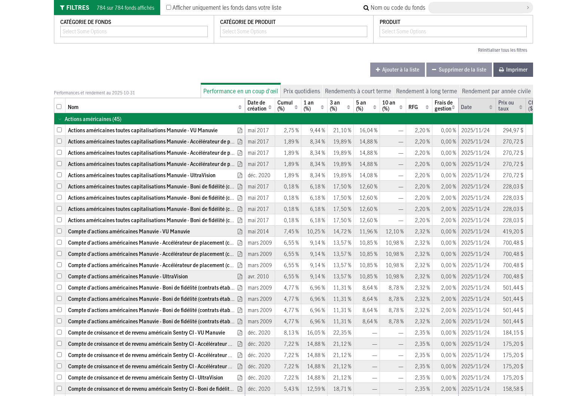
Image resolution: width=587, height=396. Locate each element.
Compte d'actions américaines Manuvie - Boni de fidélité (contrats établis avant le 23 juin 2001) (177, 321)
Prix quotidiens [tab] (301, 91)
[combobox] (89, 31)
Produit (390, 21)
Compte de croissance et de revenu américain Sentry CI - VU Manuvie (146, 332)
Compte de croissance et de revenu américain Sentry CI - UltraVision (145, 377)
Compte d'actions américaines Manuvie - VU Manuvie (129, 231)
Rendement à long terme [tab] (426, 91)
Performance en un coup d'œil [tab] (240, 91)
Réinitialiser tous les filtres (502, 50)
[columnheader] (60, 105)
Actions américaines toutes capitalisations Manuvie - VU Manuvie (143, 130)
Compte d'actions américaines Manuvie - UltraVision (128, 276)
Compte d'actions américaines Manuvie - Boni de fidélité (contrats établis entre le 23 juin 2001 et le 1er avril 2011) (198, 310)
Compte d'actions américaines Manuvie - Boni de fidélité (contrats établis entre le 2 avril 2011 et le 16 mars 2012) (198, 287)
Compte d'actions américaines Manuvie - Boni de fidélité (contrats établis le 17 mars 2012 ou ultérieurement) (193, 298)
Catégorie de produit (248, 21)
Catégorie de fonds (85, 21)
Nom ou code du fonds (394, 7)
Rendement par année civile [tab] (496, 91)
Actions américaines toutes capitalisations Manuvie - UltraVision (142, 175)
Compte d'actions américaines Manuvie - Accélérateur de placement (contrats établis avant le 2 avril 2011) (190, 242)
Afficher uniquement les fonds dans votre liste (224, 7)
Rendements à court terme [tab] (358, 91)
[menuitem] (397, 70)
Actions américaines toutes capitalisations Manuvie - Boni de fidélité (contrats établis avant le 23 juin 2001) (191, 220)
